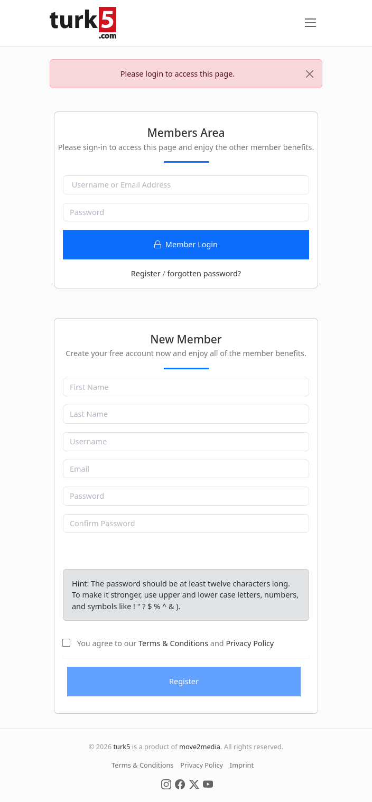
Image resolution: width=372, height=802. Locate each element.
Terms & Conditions (173, 643)
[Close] (309, 74)
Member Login (186, 244)
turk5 (121, 746)
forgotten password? (204, 273)
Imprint (242, 765)
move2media (199, 746)
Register (146, 273)
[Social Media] (166, 783)
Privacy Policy (250, 643)
